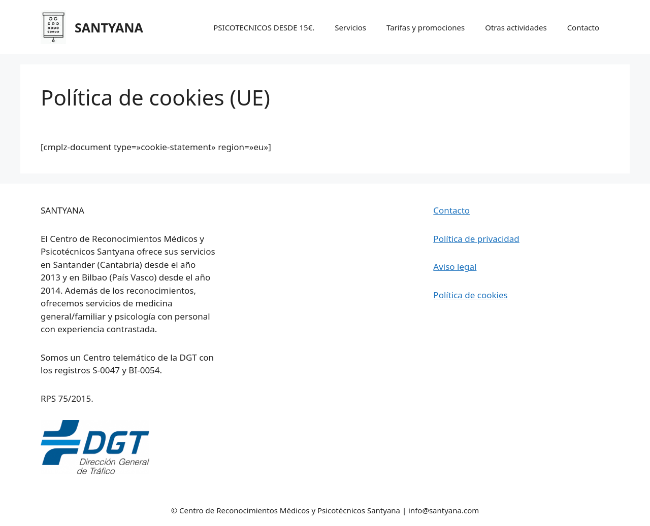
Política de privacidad (476, 238)
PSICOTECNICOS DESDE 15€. (263, 27)
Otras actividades (515, 27)
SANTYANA (109, 27)
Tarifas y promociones (425, 27)
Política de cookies (470, 295)
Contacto (583, 27)
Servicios (350, 27)
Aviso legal (454, 266)
